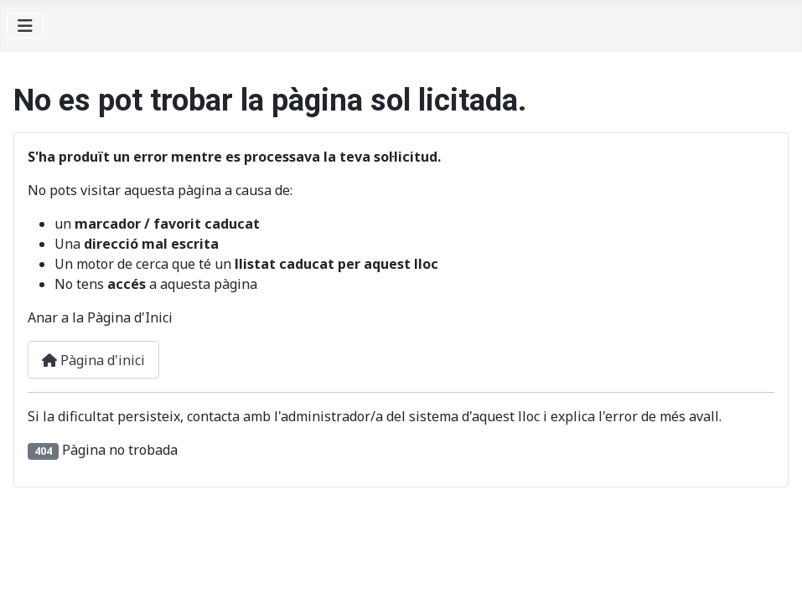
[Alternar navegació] (25, 26)
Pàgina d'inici (93, 360)
